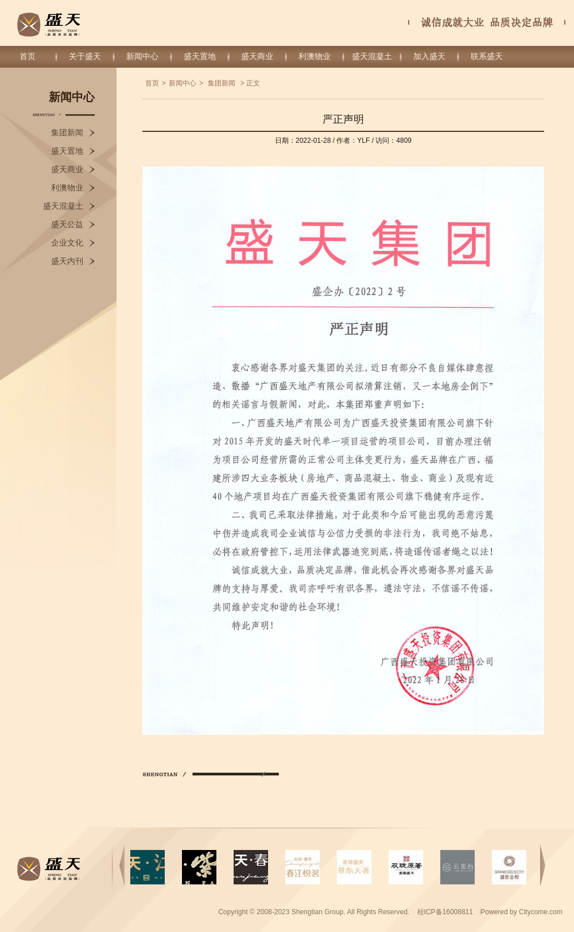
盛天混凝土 (372, 56)
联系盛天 (487, 56)
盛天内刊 (67, 261)
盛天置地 (200, 56)
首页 (28, 56)
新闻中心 (142, 56)
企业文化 (67, 243)
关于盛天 (85, 56)
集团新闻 (67, 132)
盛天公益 (67, 224)
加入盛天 (429, 56)
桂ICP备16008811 (446, 912)
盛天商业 (257, 56)
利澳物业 (314, 56)
